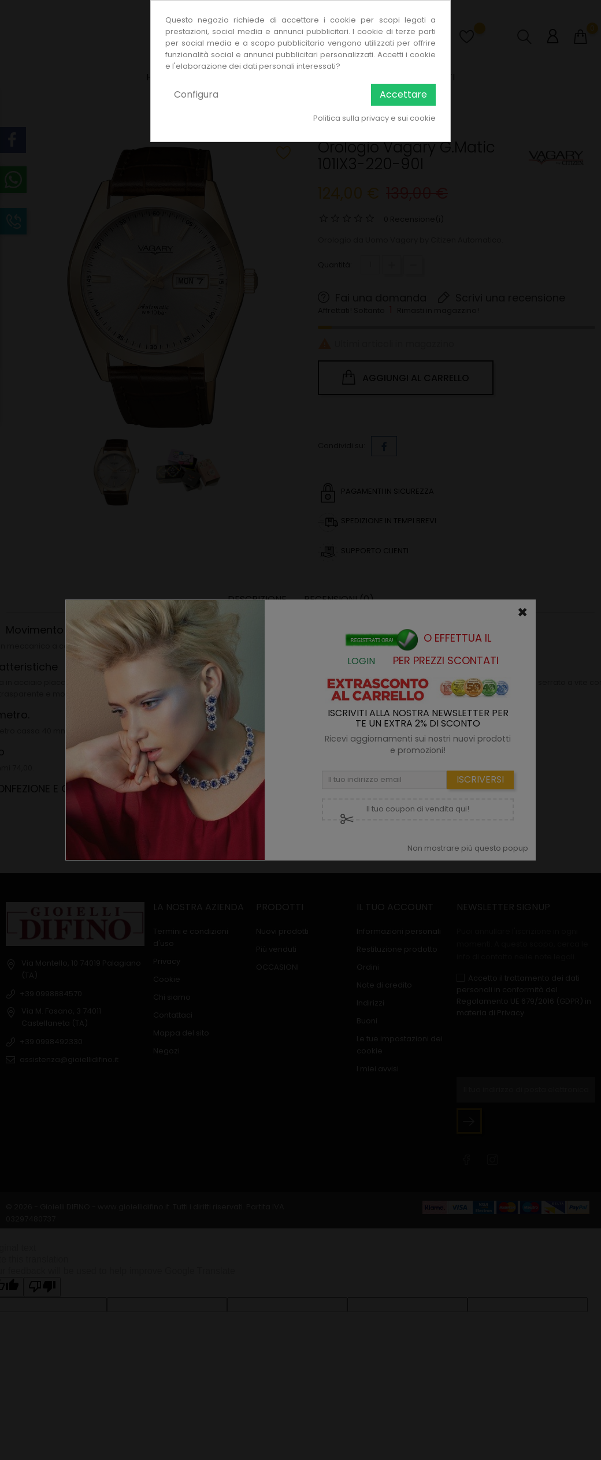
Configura (196, 94)
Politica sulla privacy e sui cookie (374, 118)
